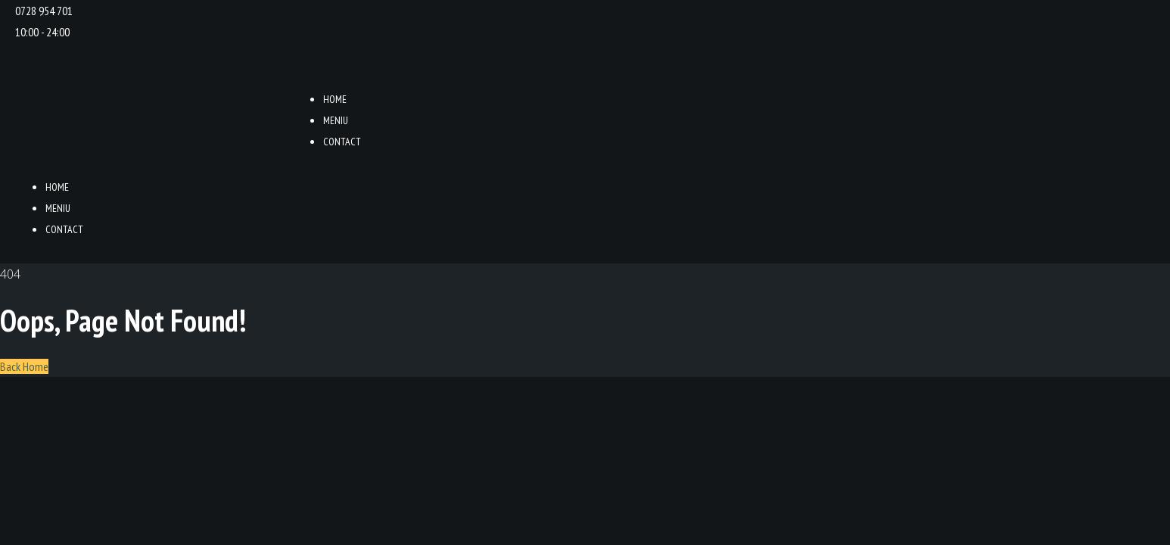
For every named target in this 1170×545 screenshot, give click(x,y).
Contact (342, 141)
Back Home (24, 366)
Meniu (335, 120)
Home (335, 99)
